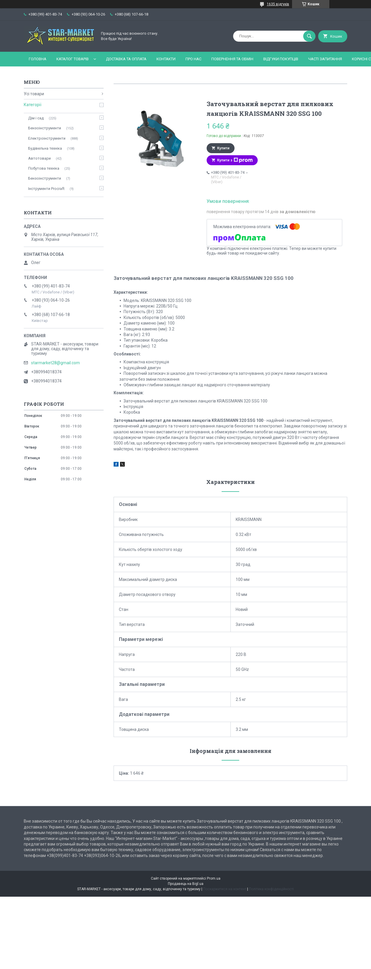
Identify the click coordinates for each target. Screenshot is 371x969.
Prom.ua (213, 878)
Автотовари (39, 158)
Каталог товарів (72, 59)
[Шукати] (309, 36)
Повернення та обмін (232, 59)
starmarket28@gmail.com (55, 362)
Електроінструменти (46, 138)
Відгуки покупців (280, 59)
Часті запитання (325, 59)
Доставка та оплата (126, 59)
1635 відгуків (278, 4)
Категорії (32, 104)
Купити (223, 148)
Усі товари (34, 93)
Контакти (166, 59)
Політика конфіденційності (271, 889)
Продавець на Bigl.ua (185, 884)
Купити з (235, 160)
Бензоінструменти (44, 128)
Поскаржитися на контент (224, 889)
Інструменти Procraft (46, 188)
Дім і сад (36, 118)
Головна (37, 59)
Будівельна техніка (45, 148)
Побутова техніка (43, 168)
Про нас (193, 59)
